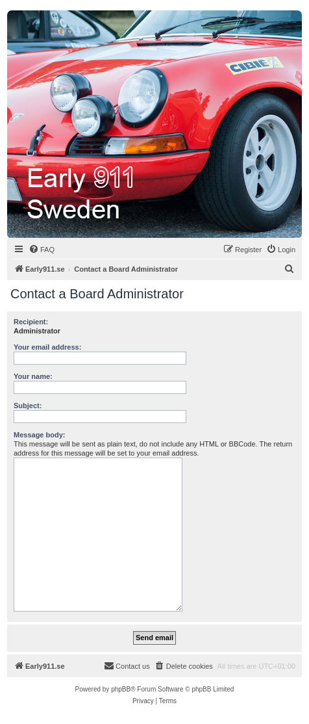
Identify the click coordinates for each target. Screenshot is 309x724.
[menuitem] (42, 249)
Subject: (28, 405)
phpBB (120, 689)
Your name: (33, 376)
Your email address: (47, 347)
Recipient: (31, 322)
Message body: (39, 435)
